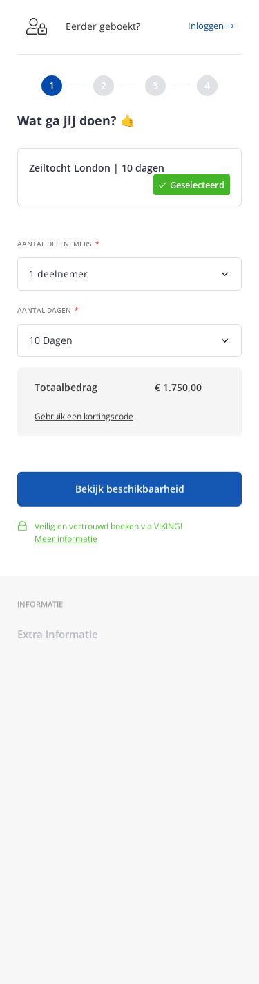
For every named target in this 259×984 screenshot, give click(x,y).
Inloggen (210, 25)
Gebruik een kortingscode (84, 418)
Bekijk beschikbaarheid (129, 492)
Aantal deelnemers (54, 244)
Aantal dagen (44, 311)
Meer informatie (66, 541)
